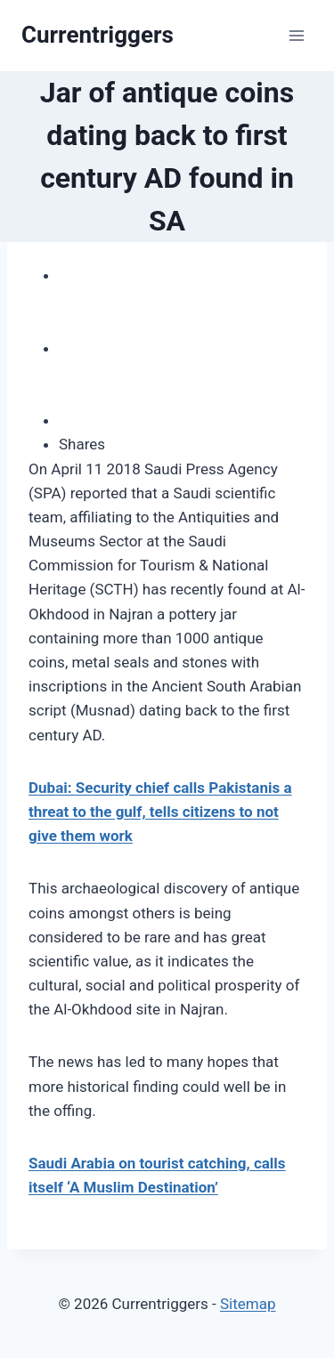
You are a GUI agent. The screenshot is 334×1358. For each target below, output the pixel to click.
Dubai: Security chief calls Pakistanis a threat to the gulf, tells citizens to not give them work (160, 812)
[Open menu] (296, 35)
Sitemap (248, 1304)
